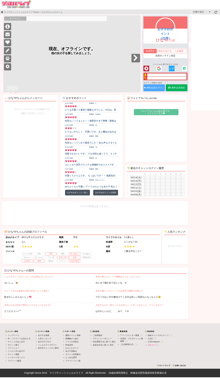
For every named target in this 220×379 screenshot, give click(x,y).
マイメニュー (13, 348)
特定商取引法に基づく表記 (104, 342)
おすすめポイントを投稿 (105, 192)
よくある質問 (71, 357)
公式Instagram (155, 342)
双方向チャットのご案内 (48, 348)
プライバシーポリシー (102, 339)
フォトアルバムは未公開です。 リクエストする (156, 112)
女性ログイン (153, 345)
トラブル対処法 (72, 342)
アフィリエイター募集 (131, 335)
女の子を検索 (43, 335)
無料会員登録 (176, 87)
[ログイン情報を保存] (166, 83)
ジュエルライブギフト (47, 345)
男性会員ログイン (154, 87)
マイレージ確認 (14, 361)
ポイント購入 (13, 345)
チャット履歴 (13, 354)
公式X (152, 339)
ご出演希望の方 (128, 344)
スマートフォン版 (72, 361)
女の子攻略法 (71, 351)
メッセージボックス (16, 357)
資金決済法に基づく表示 (103, 345)
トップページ (13, 335)
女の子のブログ (44, 342)
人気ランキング (44, 339)
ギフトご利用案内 (72, 354)
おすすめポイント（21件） (165, 34)
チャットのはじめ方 (16, 342)
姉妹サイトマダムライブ (160, 335)
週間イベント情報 (72, 335)
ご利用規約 (97, 335)
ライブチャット (57, 372)
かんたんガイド (72, 348)
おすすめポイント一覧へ (77, 192)
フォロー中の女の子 (16, 351)
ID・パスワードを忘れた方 (19, 339)
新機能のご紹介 (72, 339)
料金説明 (69, 345)
